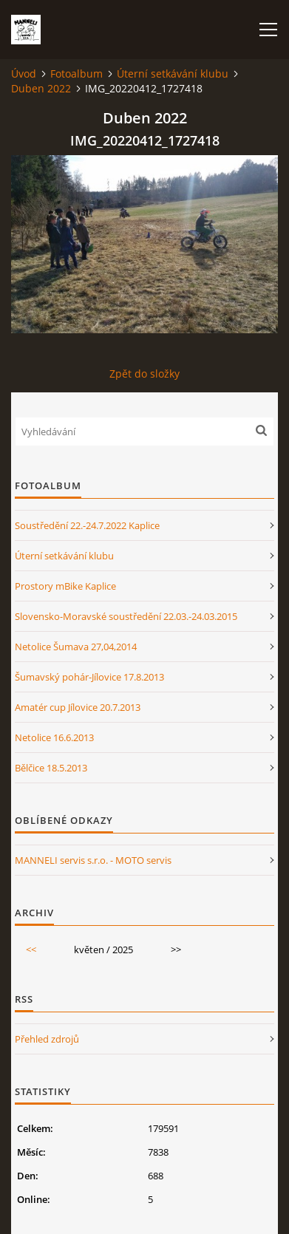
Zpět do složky (144, 374)
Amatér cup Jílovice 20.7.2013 (77, 707)
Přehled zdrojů (47, 1039)
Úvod (23, 74)
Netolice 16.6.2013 (54, 737)
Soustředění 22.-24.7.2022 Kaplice (87, 525)
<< (31, 949)
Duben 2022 (41, 88)
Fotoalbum (76, 74)
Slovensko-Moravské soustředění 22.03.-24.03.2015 (126, 616)
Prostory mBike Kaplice (65, 586)
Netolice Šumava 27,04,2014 (76, 646)
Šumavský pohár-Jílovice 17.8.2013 (89, 677)
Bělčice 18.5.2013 (51, 767)
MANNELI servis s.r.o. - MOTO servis (93, 860)
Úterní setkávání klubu (172, 74)
